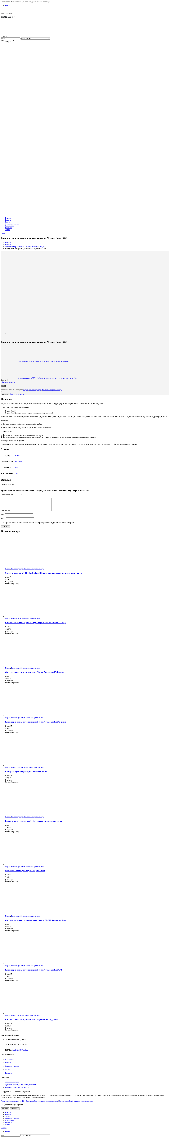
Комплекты (15, 621)
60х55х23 (18, 461)
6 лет (17, 467)
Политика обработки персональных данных (42, 1104)
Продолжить (15, 1111)
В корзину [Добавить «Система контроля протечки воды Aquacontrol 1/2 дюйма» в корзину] (9, 1030)
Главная (8, 218)
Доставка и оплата (12, 224)
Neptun (25, 390)
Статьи (7, 1072)
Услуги (7, 222)
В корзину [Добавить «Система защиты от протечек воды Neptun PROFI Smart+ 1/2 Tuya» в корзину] (9, 634)
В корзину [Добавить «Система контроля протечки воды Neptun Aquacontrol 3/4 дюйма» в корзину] (9, 683)
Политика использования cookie (12, 1104)
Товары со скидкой (12, 1084)
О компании (9, 226)
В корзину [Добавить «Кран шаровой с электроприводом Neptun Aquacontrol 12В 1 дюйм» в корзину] (9, 733)
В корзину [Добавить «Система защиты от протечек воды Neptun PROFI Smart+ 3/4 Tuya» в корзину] (9, 931)
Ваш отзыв (5, 513)
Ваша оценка (6, 495)
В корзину (5, 394)
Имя (3, 517)
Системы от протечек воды (52, 390)
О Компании (9, 1062)
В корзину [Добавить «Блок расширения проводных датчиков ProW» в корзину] (9, 782)
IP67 (16, 473)
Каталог (8, 220)
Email (3, 521)
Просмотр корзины (17, 394)
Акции (7, 230)
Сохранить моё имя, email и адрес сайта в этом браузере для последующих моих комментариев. (38, 525)
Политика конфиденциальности (17, 1090)
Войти (7, 5)
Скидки (3, 233)
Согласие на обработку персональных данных (76, 1104)
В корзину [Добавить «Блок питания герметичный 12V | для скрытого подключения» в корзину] (9, 832)
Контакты (8, 228)
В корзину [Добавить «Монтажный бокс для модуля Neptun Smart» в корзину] (9, 882)
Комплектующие (35, 390)
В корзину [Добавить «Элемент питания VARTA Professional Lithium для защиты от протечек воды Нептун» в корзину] (9, 584)
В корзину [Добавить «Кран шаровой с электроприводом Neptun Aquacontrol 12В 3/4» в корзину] (9, 981)
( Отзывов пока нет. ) (8, 382)
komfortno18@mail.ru (20, 1052)
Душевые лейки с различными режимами (20, 1087)
